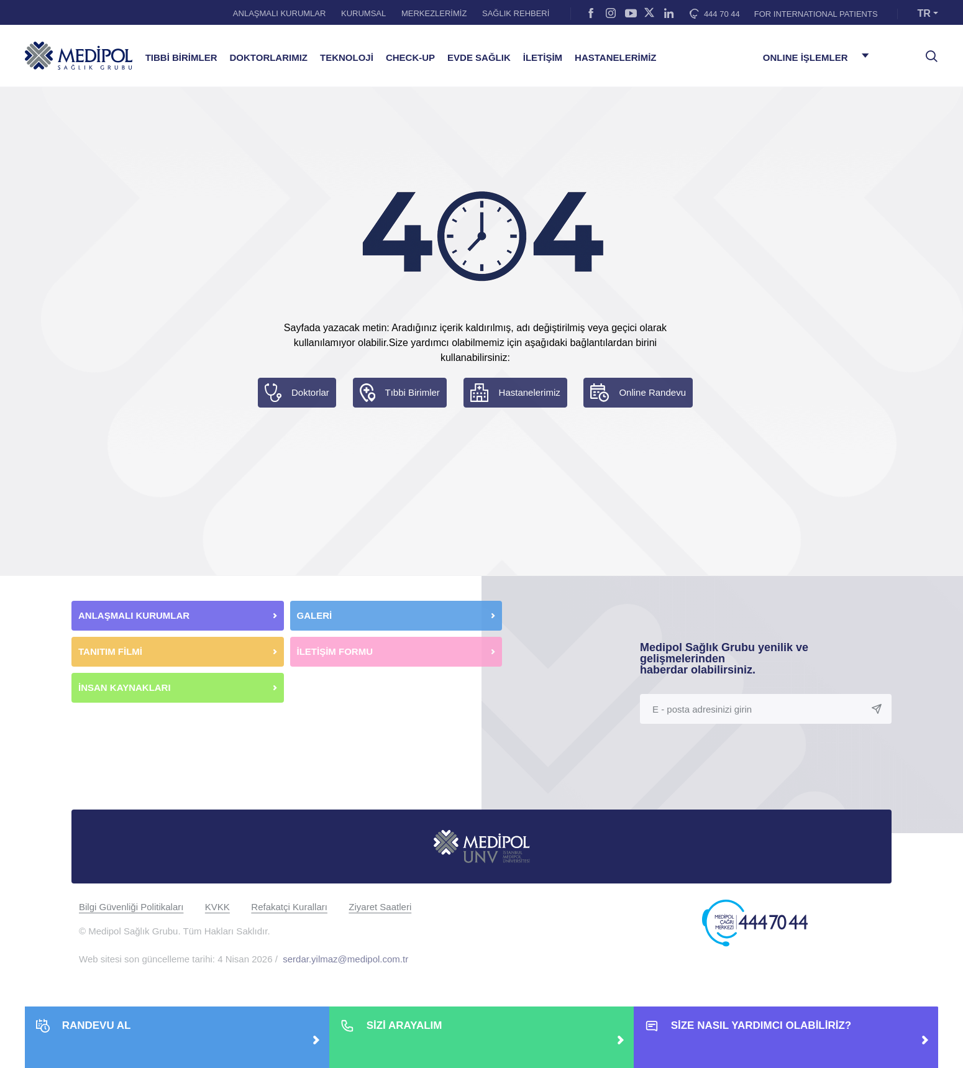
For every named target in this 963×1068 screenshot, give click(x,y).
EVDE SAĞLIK (479, 58)
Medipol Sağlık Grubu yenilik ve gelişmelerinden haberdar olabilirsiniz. (724, 658)
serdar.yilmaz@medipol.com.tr (345, 959)
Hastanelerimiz (529, 392)
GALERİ (314, 615)
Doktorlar (310, 392)
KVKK (217, 906)
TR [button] (924, 13)
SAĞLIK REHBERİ (515, 13)
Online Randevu (652, 392)
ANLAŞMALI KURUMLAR (279, 13)
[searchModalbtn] (927, 51)
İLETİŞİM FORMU (335, 651)
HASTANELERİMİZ (615, 58)
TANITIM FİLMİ (110, 651)
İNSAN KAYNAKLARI (125, 687)
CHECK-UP (410, 58)
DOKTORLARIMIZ (268, 58)
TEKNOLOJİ (346, 58)
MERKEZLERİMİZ (434, 13)
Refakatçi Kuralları (289, 906)
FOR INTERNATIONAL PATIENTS (816, 14)
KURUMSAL (363, 13)
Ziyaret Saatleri (380, 906)
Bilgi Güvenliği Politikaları (131, 906)
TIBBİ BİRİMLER (181, 58)
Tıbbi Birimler (412, 392)
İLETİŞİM (542, 58)
